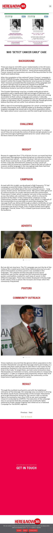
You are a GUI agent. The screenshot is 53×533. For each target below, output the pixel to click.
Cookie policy (33, 530)
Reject (25, 530)
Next (31, 412)
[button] (50, 6)
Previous (23, 412)
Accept (19, 530)
